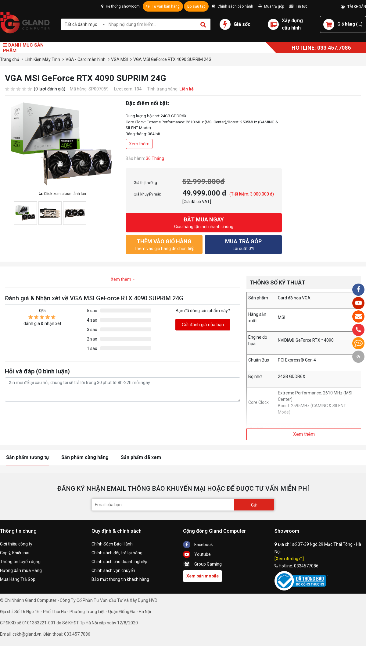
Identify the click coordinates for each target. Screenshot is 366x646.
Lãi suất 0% (243, 244)
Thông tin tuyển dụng (20, 561)
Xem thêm (139, 143)
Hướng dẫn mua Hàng (21, 570)
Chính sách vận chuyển (113, 570)
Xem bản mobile (202, 576)
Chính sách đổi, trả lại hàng (117, 552)
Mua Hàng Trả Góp (17, 579)
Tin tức (298, 6)
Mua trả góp (271, 6)
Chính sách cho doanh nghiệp (119, 561)
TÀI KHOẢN (353, 7)
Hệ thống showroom (120, 6)
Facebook (198, 544)
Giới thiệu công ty (16, 544)
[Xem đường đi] (289, 558)
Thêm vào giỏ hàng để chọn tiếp (164, 244)
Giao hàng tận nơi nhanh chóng (204, 222)
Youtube (197, 554)
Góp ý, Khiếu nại (14, 552)
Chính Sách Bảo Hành (112, 544)
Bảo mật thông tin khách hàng (120, 579)
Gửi (254, 505)
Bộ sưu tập (196, 6)
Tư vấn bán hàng (163, 6)
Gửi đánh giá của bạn (203, 324)
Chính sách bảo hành (232, 6)
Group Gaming (202, 564)
